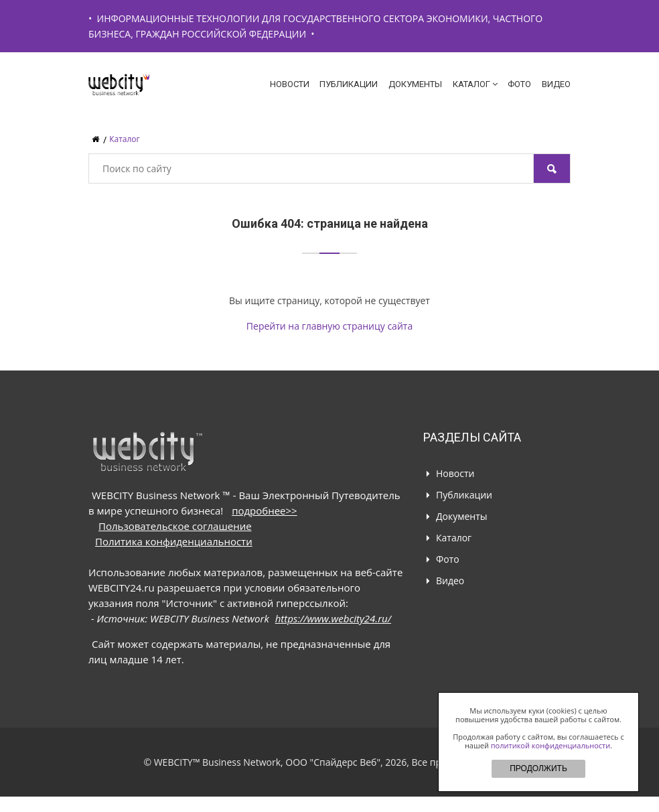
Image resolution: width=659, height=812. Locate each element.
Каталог (475, 84)
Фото (519, 84)
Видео (556, 84)
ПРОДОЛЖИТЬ (538, 768)
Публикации (348, 84)
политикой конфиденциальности (550, 745)
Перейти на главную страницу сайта (329, 326)
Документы (415, 84)
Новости (289, 84)
